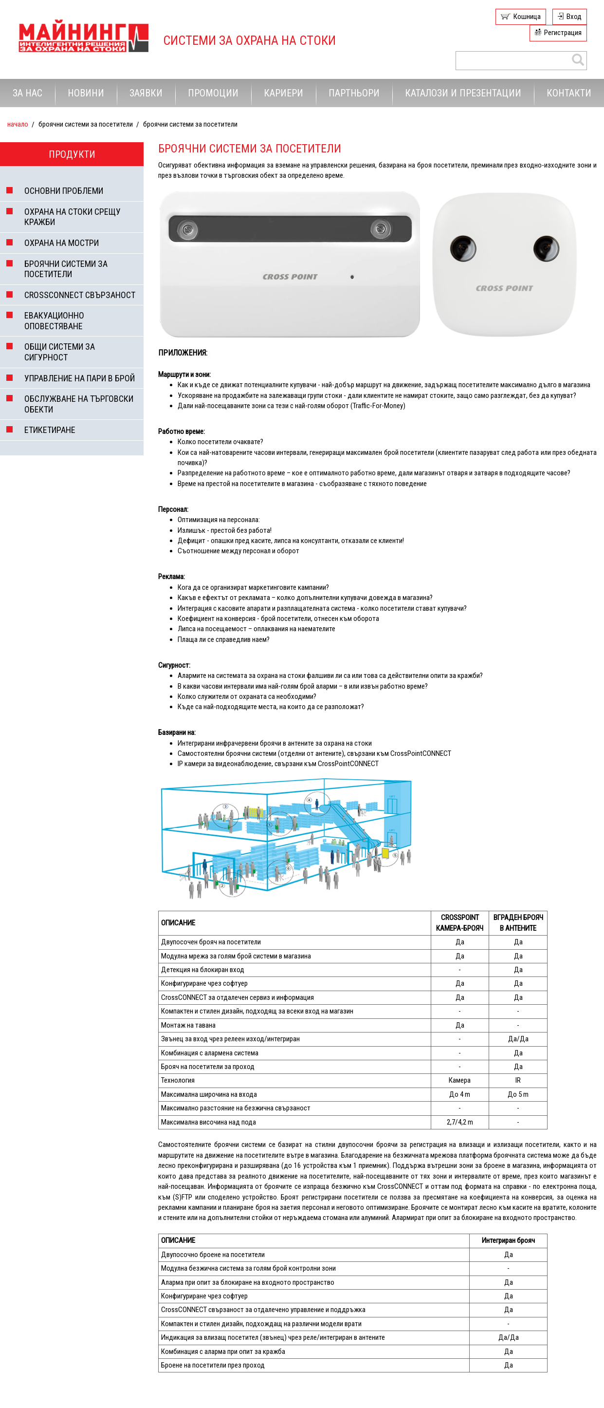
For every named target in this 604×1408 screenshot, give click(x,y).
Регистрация (563, 32)
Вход (574, 16)
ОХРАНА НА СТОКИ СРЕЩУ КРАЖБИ (72, 217)
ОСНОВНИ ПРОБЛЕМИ (63, 191)
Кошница (527, 16)
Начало (17, 124)
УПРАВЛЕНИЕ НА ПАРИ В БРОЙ (79, 378)
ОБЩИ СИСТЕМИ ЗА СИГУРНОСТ (59, 351)
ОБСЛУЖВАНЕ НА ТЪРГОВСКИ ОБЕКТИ (78, 404)
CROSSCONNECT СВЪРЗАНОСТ (79, 295)
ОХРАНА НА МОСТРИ (61, 243)
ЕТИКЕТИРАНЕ (49, 430)
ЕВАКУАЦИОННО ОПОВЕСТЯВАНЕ (54, 320)
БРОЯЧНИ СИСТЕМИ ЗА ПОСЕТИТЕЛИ (66, 269)
